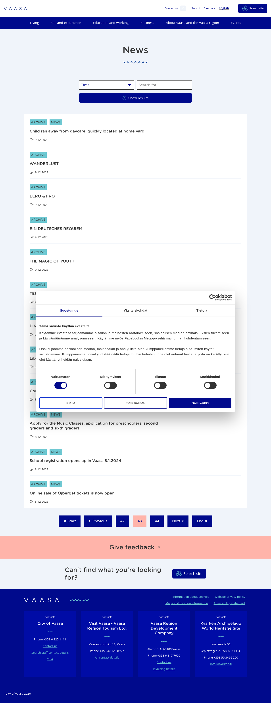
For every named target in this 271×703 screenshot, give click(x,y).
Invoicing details (164, 669)
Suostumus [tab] (69, 310)
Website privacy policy (230, 597)
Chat (50, 659)
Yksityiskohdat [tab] (135, 310)
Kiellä (70, 403)
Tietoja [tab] (201, 310)
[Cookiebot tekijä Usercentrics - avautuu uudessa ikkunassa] (212, 297)
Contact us (175, 8)
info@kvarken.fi (221, 664)
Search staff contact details (50, 653)
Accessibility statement (229, 603)
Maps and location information (186, 603)
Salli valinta (135, 403)
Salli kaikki (200, 403)
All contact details (107, 657)
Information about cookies (191, 597)
